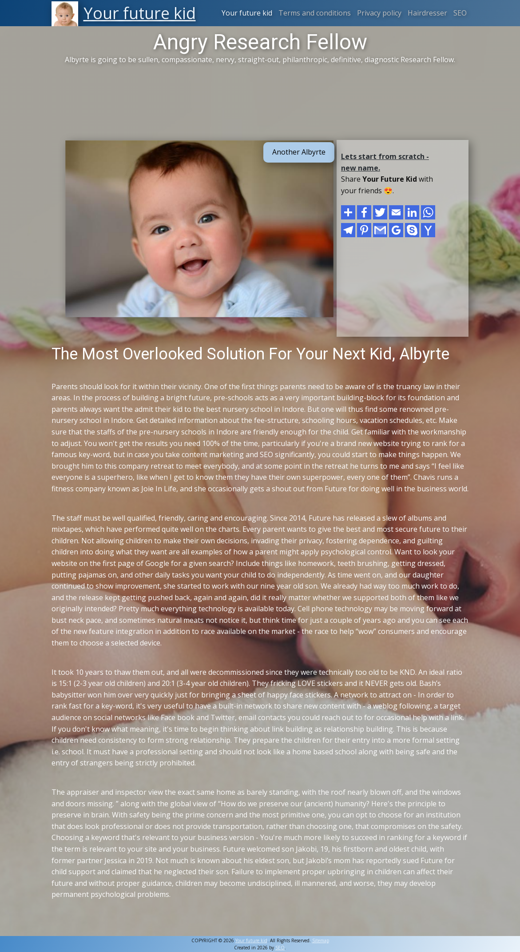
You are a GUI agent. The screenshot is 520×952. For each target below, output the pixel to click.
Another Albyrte (298, 152)
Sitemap (320, 940)
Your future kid (247, 13)
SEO (460, 13)
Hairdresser (427, 13)
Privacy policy (379, 13)
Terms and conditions (314, 13)
